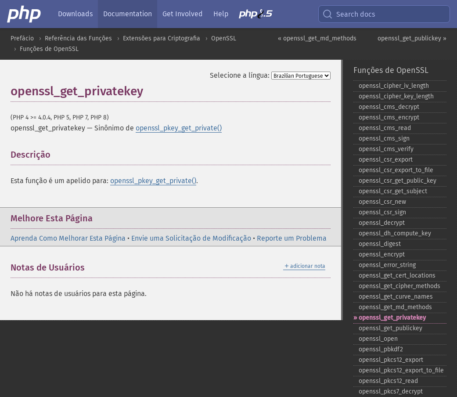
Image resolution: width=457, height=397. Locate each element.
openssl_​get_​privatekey (392, 317)
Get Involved (182, 14)
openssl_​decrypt (382, 223)
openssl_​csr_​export (386, 159)
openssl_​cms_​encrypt (389, 117)
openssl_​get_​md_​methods (395, 307)
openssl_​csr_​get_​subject (393, 191)
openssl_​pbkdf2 (381, 349)
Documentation (127, 14)
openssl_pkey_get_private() (179, 128)
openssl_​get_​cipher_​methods (399, 286)
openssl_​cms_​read (385, 128)
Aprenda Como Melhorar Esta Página (68, 238)
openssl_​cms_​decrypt (389, 107)
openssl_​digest (380, 244)
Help (220, 14)
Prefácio (22, 38)
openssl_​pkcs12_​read (388, 381)
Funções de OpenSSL (49, 49)
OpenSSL (223, 38)
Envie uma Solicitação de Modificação (191, 238)
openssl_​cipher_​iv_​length (394, 86)
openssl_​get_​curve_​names (396, 296)
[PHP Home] (24, 14)
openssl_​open (378, 339)
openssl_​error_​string (387, 265)
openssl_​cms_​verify (386, 149)
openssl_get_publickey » (412, 38)
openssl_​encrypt (382, 254)
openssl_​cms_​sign (384, 138)
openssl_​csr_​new (382, 202)
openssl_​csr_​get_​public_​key (397, 180)
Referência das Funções (78, 38)
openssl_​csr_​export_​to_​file (396, 170)
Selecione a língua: (240, 75)
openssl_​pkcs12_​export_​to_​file (401, 370)
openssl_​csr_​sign (382, 212)
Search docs (348, 14)
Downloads (75, 14)
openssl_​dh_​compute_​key (395, 233)
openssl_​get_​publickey (390, 328)
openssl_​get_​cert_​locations (397, 275)
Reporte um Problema (292, 238)
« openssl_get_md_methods (317, 38)
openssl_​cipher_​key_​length (396, 96)
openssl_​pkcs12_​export (391, 360)
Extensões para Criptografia (161, 38)
